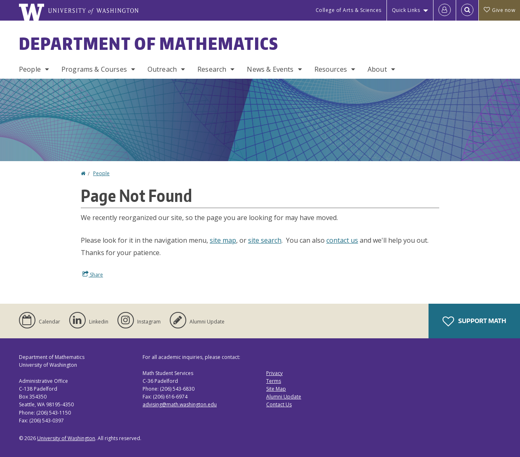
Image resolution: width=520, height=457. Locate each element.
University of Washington (66, 438)
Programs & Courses (94, 69)
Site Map (276, 388)
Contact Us (279, 404)
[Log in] (444, 10)
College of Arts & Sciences (349, 10)
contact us (342, 240)
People (30, 69)
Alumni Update (283, 396)
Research (211, 69)
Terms (273, 380)
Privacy (274, 373)
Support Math (474, 321)
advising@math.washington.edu (180, 404)
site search (264, 240)
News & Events (270, 69)
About (377, 69)
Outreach (162, 69)
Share (92, 274)
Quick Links (406, 10)
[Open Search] (467, 10)
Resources (330, 69)
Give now (499, 10)
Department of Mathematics (149, 43)
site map (223, 240)
